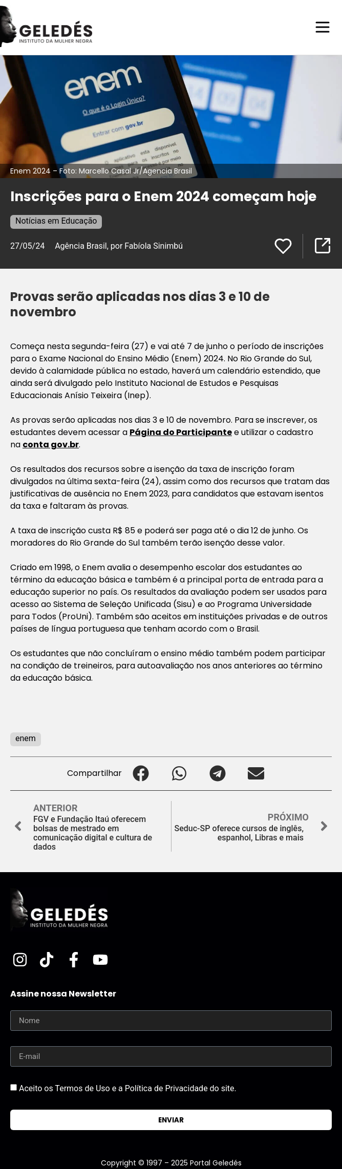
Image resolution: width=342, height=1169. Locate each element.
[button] (141, 773)
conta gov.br (51, 444)
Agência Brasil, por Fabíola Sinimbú (119, 246)
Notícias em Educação (56, 221)
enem (25, 738)
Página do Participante (181, 432)
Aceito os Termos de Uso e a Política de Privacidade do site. (128, 1088)
